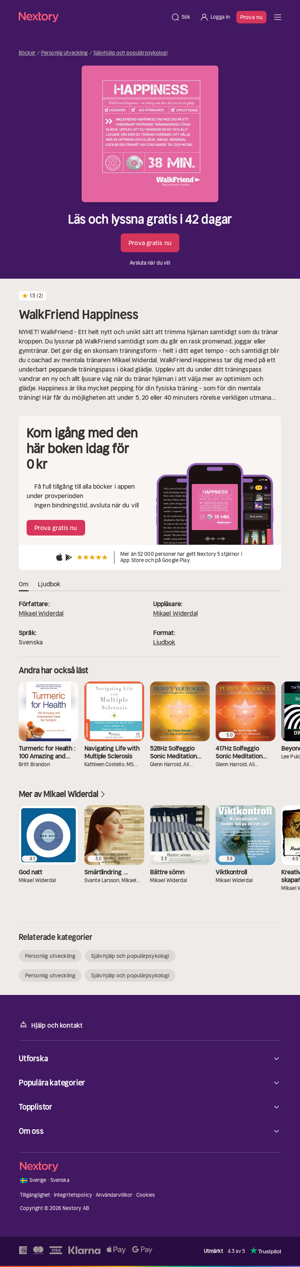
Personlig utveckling (64, 53)
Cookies (145, 1195)
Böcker (27, 53)
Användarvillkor (114, 1195)
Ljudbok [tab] (49, 584)
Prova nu (251, 17)
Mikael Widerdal (41, 613)
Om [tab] (24, 584)
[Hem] (92, 17)
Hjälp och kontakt (51, 1025)
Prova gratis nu (150, 243)
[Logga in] (214, 17)
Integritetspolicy (73, 1195)
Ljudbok (164, 642)
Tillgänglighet (35, 1195)
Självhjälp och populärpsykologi (130, 53)
